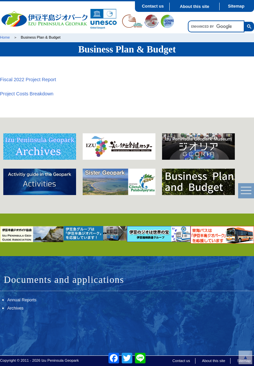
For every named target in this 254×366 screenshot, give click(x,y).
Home (5, 37)
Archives (15, 308)
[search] (215, 26)
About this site (194, 6)
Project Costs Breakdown (27, 93)
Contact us (153, 6)
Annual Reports (21, 299)
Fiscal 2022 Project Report (28, 79)
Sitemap (236, 6)
